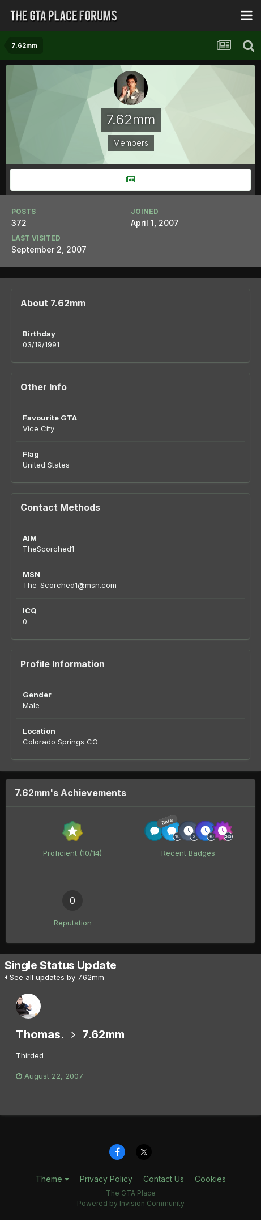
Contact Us (163, 1179)
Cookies (210, 1179)
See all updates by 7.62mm (54, 977)
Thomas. (40, 1034)
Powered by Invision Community (131, 1203)
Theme (52, 1179)
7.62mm (103, 1034)
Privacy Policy (106, 1179)
